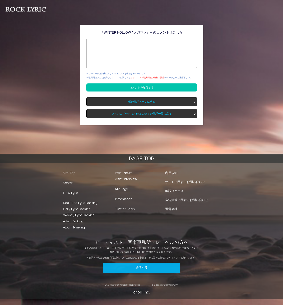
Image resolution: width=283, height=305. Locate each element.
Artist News (123, 179)
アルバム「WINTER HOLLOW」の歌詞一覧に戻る (142, 119)
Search (68, 188)
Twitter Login (125, 215)
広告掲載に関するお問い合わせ (186, 206)
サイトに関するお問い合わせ (185, 188)
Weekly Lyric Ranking (78, 221)
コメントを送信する (142, 93)
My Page (121, 195)
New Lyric (70, 198)
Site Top (69, 179)
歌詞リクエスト (176, 197)
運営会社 (171, 215)
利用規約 (171, 179)
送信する (141, 273)
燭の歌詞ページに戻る (141, 107)
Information (123, 205)
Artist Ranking (73, 227)
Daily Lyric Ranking (76, 215)
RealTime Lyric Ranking (80, 208)
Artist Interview (126, 185)
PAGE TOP (141, 164)
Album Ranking (74, 233)
